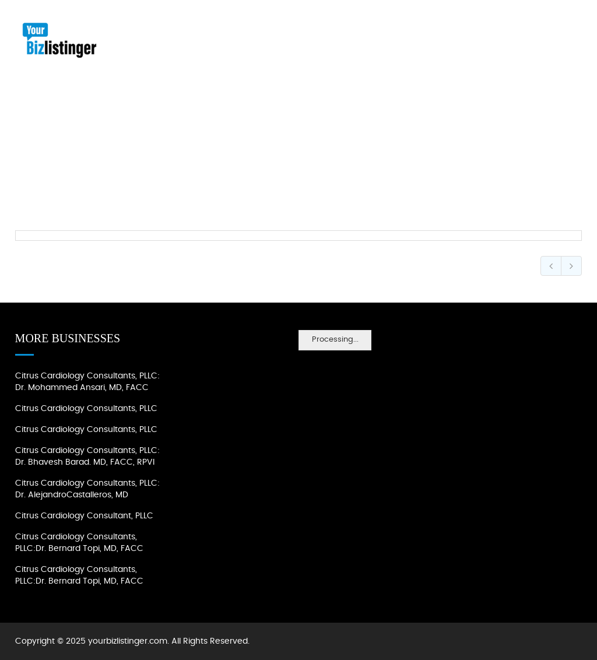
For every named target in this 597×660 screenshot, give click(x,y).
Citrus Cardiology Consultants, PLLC (86, 409)
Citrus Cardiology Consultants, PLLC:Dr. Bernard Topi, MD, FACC (79, 543)
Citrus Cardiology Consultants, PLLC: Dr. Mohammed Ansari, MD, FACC (87, 382)
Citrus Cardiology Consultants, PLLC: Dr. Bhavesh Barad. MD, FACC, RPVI (87, 456)
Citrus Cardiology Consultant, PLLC (84, 516)
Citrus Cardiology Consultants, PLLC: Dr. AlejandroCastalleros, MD (87, 489)
